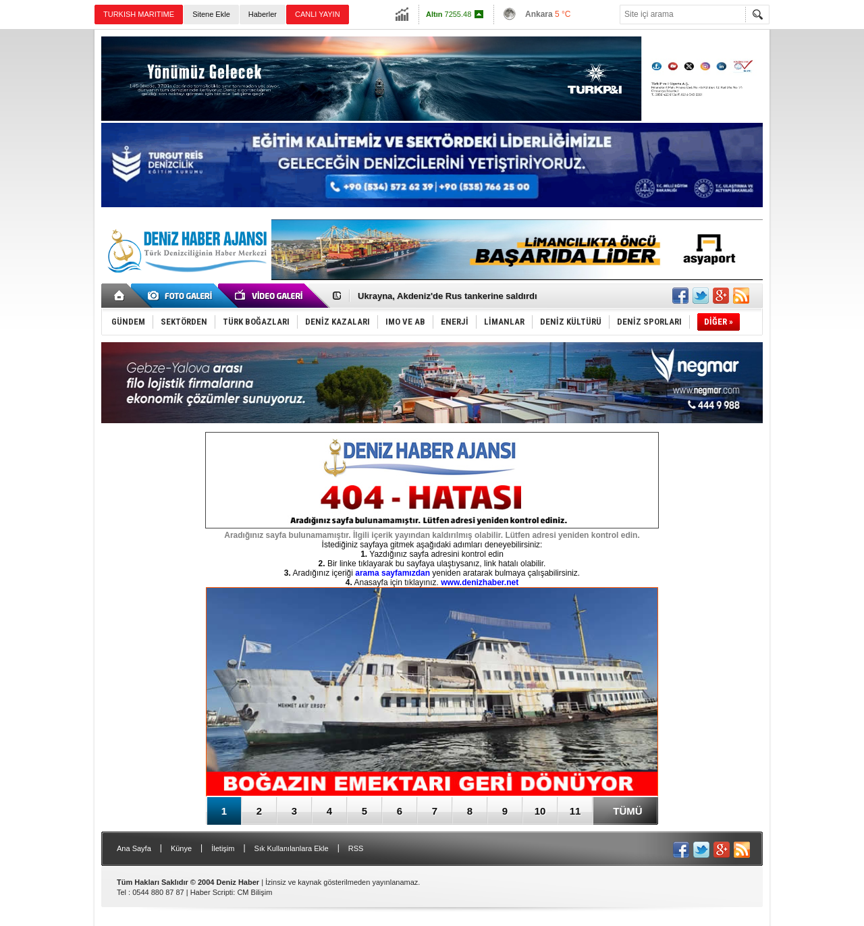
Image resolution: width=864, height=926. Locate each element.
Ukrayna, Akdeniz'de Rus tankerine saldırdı (447, 296)
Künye (181, 848)
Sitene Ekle (211, 14)
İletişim (222, 848)
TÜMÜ (627, 811)
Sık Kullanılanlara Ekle (291, 848)
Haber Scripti (212, 892)
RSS (356, 848)
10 (540, 811)
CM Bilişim (254, 892)
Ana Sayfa (134, 848)
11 (575, 811)
